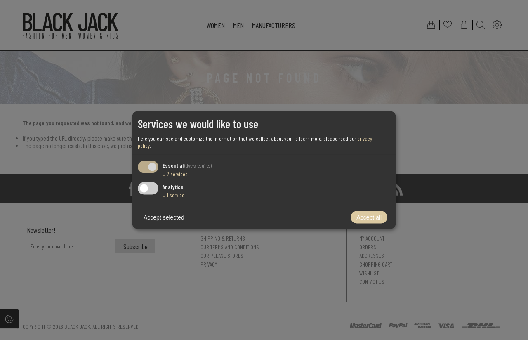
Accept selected (164, 217)
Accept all (369, 217)
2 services (175, 173)
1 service (173, 194)
